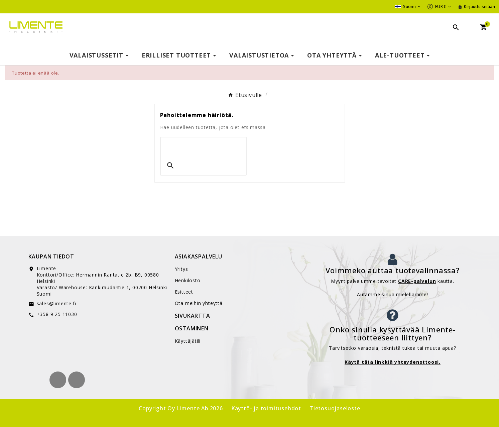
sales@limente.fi (56, 303)
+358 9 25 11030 (57, 314)
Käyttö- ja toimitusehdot (266, 408)
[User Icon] (476, 6)
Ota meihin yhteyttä (199, 303)
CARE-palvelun (417, 281)
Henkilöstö (188, 280)
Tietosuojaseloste (334, 408)
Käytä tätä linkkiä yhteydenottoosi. (393, 362)
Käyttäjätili (188, 341)
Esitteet (184, 292)
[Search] (203, 146)
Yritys (181, 269)
